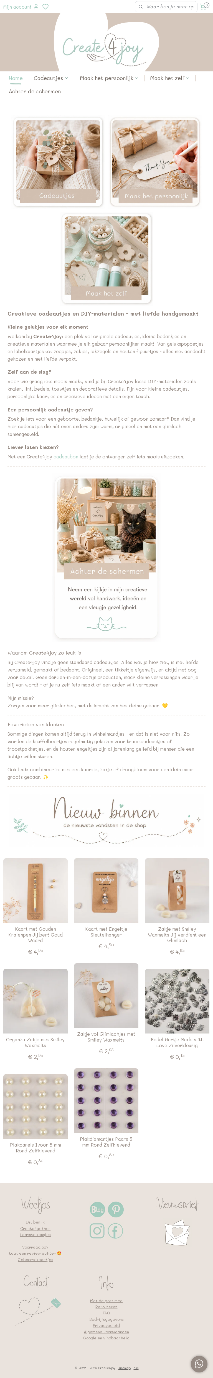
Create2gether (35, 1228)
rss (136, 1368)
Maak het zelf (170, 77)
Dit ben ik (35, 1222)
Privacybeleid (106, 1325)
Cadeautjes (51, 77)
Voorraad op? (35, 1247)
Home (16, 77)
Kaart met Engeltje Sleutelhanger (106, 932)
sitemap (124, 1368)
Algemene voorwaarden (106, 1331)
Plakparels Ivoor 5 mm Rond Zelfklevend (35, 1148)
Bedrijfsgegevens (106, 1319)
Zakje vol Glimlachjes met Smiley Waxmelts (106, 1037)
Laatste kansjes (35, 1234)
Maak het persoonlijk (109, 77)
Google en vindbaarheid (106, 1337)
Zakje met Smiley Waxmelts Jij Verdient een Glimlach (177, 934)
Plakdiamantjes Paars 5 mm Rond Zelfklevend (106, 1142)
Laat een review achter (32, 1253)
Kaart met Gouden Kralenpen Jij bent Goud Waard (35, 934)
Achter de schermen (35, 91)
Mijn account (21, 6)
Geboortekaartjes (35, 1259)
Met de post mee (106, 1300)
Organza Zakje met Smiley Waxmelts (35, 1042)
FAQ (106, 1312)
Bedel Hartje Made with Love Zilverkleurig (177, 1042)
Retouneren (106, 1306)
